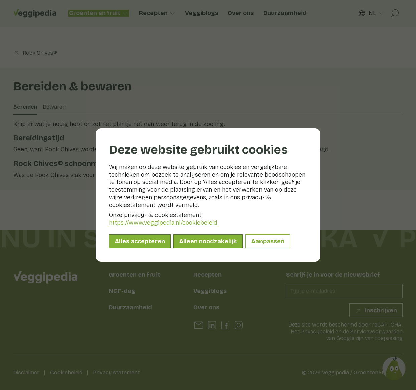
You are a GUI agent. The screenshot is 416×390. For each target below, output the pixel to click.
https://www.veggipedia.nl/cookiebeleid (163, 222)
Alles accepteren (140, 241)
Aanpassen (267, 241)
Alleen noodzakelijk (208, 241)
